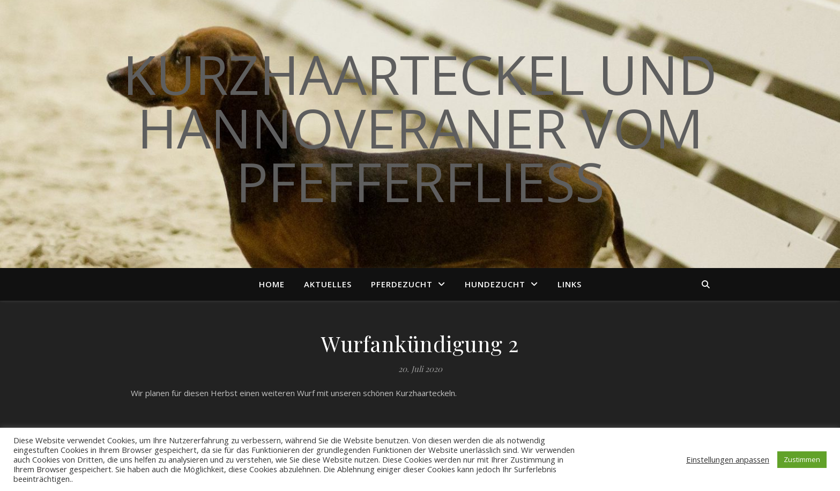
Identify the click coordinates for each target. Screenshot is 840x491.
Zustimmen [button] (802, 459)
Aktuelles (328, 284)
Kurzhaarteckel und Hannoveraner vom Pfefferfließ (420, 127)
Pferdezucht (402, 284)
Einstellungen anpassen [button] (727, 459)
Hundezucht (495, 284)
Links (569, 284)
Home (272, 284)
